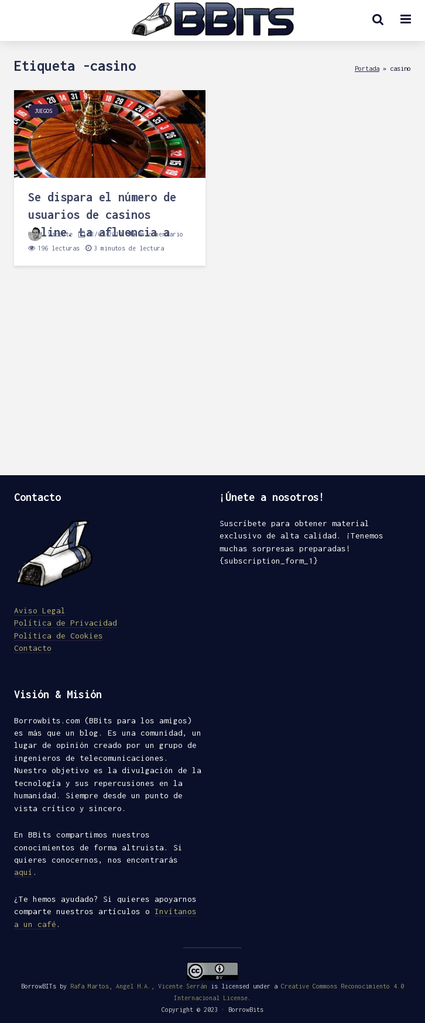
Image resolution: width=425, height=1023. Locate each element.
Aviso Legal (40, 610)
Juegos (43, 111)
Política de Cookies (58, 635)
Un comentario (160, 234)
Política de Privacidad (65, 622)
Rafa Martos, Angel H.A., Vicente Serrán (138, 986)
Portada (367, 68)
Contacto (33, 648)
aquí (23, 872)
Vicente (50, 234)
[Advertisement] (212, 376)
